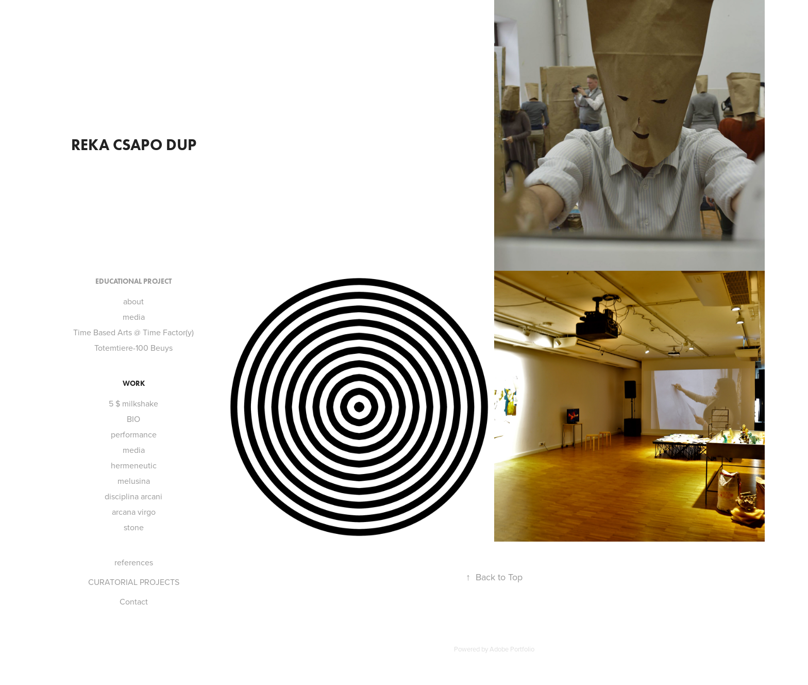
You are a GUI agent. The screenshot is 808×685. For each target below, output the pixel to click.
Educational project (133, 281)
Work (134, 383)
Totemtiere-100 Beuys (133, 347)
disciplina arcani (133, 496)
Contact (134, 601)
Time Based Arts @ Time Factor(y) (133, 332)
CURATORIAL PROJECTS (133, 582)
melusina (133, 480)
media (134, 316)
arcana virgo (134, 511)
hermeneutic (134, 465)
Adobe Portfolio (512, 649)
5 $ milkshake (133, 403)
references (133, 562)
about (133, 301)
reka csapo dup (133, 144)
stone (134, 527)
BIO (133, 419)
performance (134, 434)
